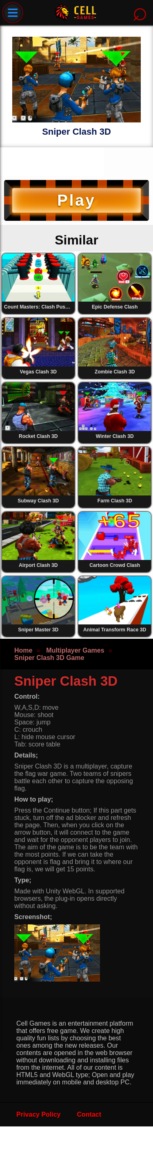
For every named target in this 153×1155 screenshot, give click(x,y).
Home (23, 650)
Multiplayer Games (75, 650)
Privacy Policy (38, 1114)
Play (76, 200)
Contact (89, 1114)
